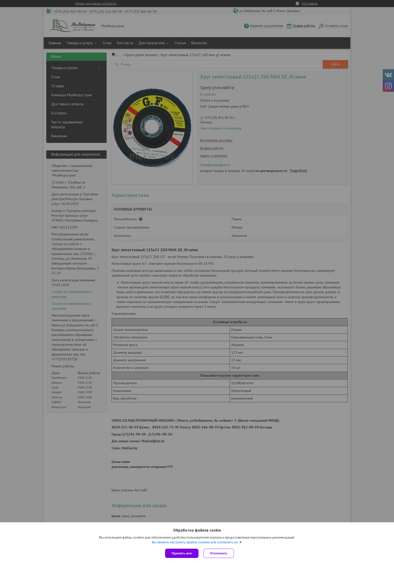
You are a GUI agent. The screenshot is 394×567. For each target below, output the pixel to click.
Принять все (182, 553)
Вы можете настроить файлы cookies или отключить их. (195, 542)
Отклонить (218, 553)
